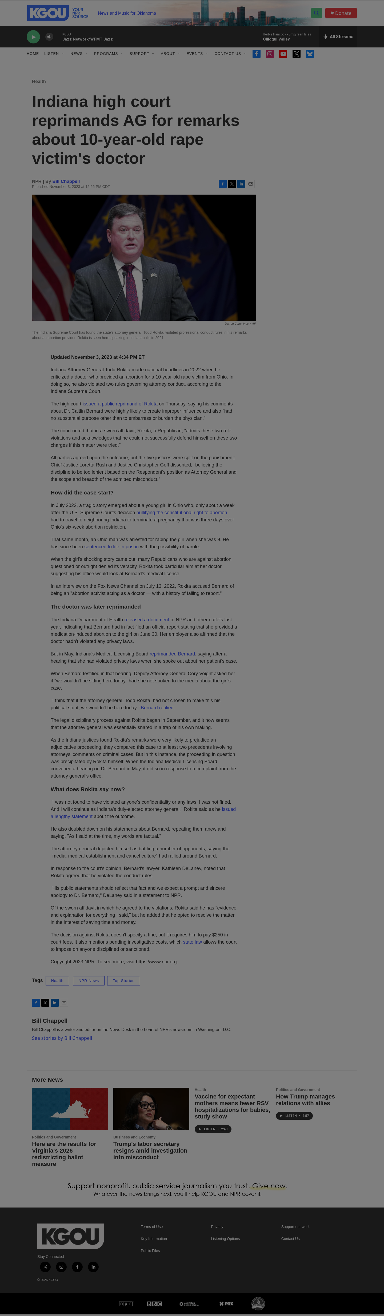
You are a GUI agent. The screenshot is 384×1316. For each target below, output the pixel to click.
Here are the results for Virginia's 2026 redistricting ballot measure (64, 1155)
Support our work (295, 1229)
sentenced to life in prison (111, 548)
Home (33, 55)
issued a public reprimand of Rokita (120, 405)
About (168, 55)
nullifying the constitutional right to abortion (182, 514)
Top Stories (123, 982)
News (76, 55)
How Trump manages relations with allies (305, 1101)
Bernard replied (157, 709)
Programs (106, 55)
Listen (51, 55)
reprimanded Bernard (172, 655)
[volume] (49, 39)
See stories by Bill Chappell (62, 1040)
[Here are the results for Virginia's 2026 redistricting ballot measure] (70, 1110)
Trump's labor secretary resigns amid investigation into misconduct (150, 1152)
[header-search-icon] (316, 14)
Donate (343, 14)
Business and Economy (134, 1139)
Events (194, 55)
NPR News (89, 982)
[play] (33, 39)
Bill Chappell (66, 183)
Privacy (217, 1229)
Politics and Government (54, 1139)
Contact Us (227, 55)
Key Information (154, 1241)
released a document (146, 621)
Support (139, 55)
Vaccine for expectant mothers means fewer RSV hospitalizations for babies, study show (232, 1108)
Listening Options (225, 1241)
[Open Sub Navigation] (63, 55)
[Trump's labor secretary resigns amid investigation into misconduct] (151, 1110)
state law (192, 944)
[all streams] (338, 38)
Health (39, 83)
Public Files (150, 1253)
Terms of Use (152, 1229)
